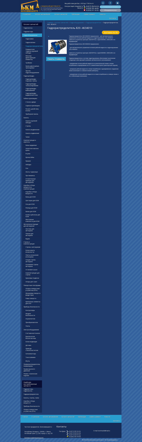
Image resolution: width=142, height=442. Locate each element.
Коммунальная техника (110, 7)
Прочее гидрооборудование (32, 71)
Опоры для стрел (31, 282)
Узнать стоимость (56, 59)
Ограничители (30, 319)
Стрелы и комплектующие (29, 243)
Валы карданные (31, 145)
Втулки (28, 154)
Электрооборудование (31, 330)
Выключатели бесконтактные (31, 337)
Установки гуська (31, 270)
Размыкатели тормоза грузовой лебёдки (32, 51)
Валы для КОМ (31, 197)
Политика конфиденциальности (33, 438)
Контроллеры (30, 310)
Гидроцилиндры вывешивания (31, 89)
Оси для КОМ (30, 204)
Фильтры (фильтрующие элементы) (31, 57)
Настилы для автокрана (30, 230)
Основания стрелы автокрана (32, 265)
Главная (50, 23)
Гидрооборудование (77, 23)
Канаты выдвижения (32, 130)
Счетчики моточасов (33, 333)
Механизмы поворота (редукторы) (33, 294)
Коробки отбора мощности (31, 192)
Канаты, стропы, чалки (31, 398)
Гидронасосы (28, 28)
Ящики (28, 239)
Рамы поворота (31, 298)
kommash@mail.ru (104, 431)
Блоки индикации (31, 342)
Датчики (28, 345)
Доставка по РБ (111, 32)
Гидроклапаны (30, 42)
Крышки (28, 161)
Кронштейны (30, 157)
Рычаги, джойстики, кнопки (32, 110)
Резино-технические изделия (30, 374)
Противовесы (30, 175)
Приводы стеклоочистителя (32, 349)
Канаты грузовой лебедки (31, 122)
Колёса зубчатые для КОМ (33, 215)
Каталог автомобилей (42, 14)
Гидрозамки (30, 39)
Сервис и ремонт (89, 14)
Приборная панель (32, 114)
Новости (102, 14)
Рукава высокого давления (29, 370)
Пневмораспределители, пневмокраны (32, 365)
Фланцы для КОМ (31, 208)
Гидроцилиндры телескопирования (32, 85)
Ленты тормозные (32, 172)
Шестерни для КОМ (32, 200)
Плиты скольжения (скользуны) (32, 256)
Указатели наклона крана (32, 149)
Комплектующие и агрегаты (30, 141)
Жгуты (28, 361)
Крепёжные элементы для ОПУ (33, 302)
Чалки (27, 137)
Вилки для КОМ (31, 211)
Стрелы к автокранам (33, 247)
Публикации (76, 14)
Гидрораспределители (93, 23)
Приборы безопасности (32, 307)
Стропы (28, 126)
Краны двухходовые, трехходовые (32, 67)
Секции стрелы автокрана (31, 260)
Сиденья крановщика (33, 106)
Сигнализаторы (31, 354)
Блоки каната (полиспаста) (30, 251)
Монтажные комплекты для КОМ (32, 220)
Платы (28, 326)
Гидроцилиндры (29, 76)
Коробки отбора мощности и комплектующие (29, 187)
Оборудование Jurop (110, 10)
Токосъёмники (30, 357)
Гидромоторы (28, 31)
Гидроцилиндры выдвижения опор (32, 94)
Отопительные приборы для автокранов (31, 180)
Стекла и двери (31, 102)
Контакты (112, 18)
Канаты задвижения (32, 133)
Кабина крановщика (30, 98)
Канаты (26, 118)
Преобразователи (32, 322)
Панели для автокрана (29, 234)
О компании (27, 14)
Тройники (29, 63)
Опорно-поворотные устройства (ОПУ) (33, 289)
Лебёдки (28, 165)
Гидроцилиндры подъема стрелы (31, 80)
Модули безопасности (30, 314)
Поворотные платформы (32, 285)
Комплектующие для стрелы (32, 274)
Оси (27, 168)
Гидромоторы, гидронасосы (28, 390)
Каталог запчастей (60, 14)
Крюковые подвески (32, 278)
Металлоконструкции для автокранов (31, 225)
